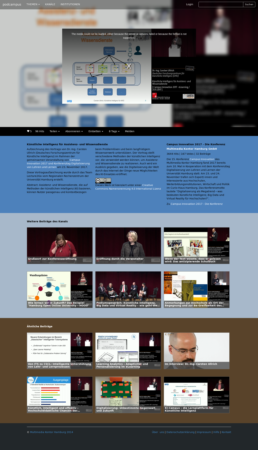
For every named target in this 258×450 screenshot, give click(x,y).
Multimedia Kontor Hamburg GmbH (192, 148)
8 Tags (114, 131)
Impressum (204, 432)
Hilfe (216, 432)
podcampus (12, 4)
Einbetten (96, 131)
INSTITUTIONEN (70, 4)
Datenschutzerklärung (180, 432)
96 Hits (39, 131)
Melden (129, 131)
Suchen (249, 4)
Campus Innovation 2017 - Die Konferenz (197, 204)
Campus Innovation (202, 159)
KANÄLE (50, 4)
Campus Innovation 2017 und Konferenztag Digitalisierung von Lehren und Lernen (58, 163)
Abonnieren (74, 131)
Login (189, 4)
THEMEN (33, 4)
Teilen (55, 131)
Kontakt (226, 432)
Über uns (158, 432)
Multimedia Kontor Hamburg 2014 (51, 432)
